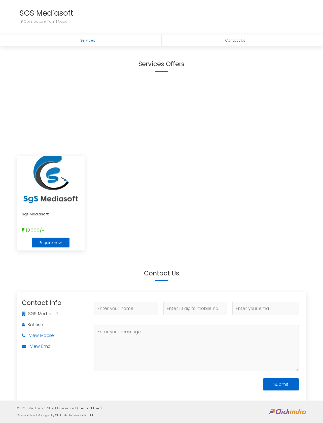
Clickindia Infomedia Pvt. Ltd (74, 415)
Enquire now (51, 242)
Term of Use (89, 408)
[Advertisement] (161, 112)
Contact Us (235, 40)
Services (87, 40)
